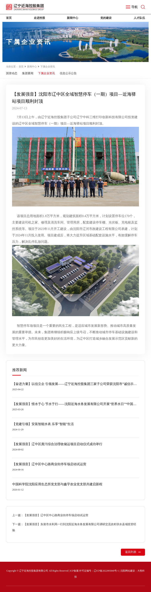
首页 (9, 17)
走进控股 (39, 17)
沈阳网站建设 (127, 570)
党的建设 (106, 17)
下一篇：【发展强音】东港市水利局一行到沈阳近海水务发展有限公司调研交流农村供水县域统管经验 (74, 527)
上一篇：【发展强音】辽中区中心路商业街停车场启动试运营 (50, 515)
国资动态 (11, 73)
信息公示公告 (68, 73)
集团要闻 (27, 73)
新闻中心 (72, 17)
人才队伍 (139, 17)
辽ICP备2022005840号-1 (106, 570)
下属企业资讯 (47, 66)
